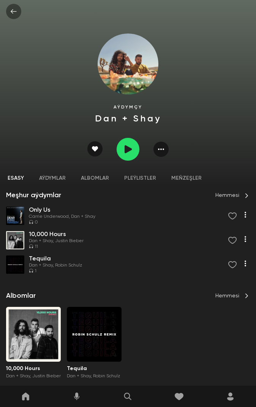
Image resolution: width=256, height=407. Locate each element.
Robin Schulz (68, 265)
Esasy (16, 178)
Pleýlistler (140, 178)
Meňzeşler (186, 178)
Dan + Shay (83, 216)
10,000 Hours (23, 368)
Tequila (77, 368)
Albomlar (95, 178)
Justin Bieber (69, 241)
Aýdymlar (52, 178)
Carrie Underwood (49, 216)
